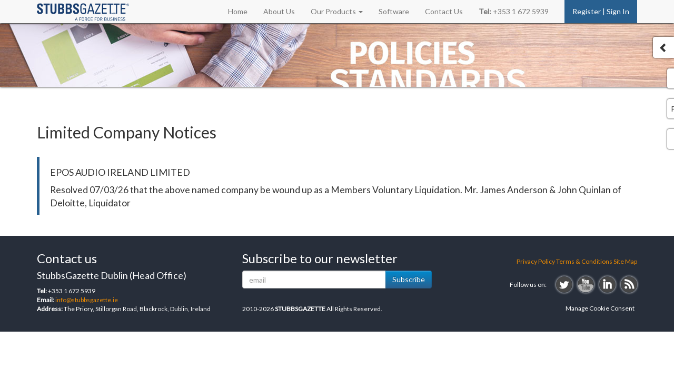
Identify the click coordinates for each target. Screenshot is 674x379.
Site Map (625, 261)
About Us (279, 11)
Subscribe (408, 279)
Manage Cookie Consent (600, 308)
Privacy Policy (536, 261)
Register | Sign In (600, 11)
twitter (564, 284)
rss (629, 284)
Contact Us (444, 11)
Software (394, 11)
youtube (586, 284)
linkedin (607, 284)
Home (237, 11)
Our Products (337, 11)
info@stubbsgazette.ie (86, 300)
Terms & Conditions (584, 261)
